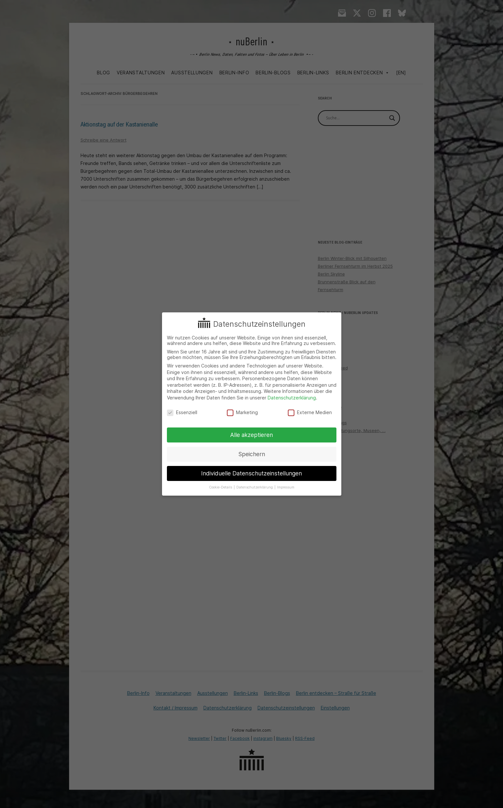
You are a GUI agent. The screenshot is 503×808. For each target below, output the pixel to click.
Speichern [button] (251, 454)
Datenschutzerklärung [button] (255, 487)
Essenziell (182, 412)
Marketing (242, 412)
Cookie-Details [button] (221, 487)
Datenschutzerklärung (292, 397)
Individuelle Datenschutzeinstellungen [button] (251, 473)
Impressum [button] (285, 487)
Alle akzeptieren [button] (251, 434)
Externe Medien (310, 412)
